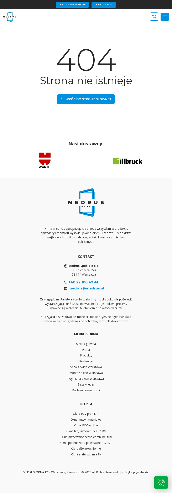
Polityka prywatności (86, 390)
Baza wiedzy (86, 384)
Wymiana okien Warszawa (86, 379)
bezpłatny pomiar (72, 4)
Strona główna (86, 344)
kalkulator (104, 4)
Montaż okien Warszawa (86, 373)
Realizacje (86, 361)
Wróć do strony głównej (86, 99)
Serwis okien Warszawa (86, 367)
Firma (86, 349)
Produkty (86, 355)
